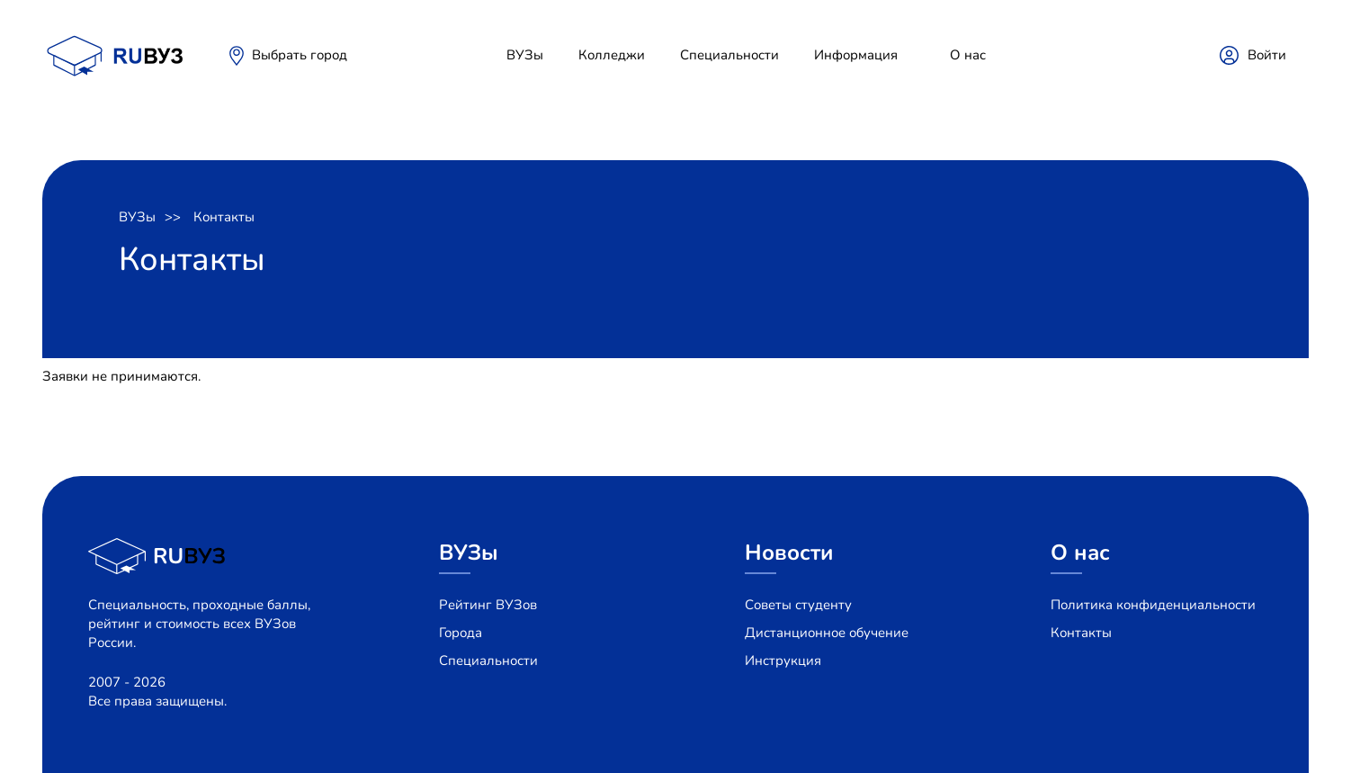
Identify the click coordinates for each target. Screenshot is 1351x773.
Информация (856, 55)
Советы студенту (798, 605)
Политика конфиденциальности (1153, 605)
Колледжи (611, 55)
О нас (968, 55)
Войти (1267, 55)
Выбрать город (299, 55)
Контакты (224, 217)
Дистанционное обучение (826, 633)
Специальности (729, 55)
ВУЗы (524, 55)
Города (460, 633)
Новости (789, 552)
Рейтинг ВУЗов (488, 605)
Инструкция (783, 661)
